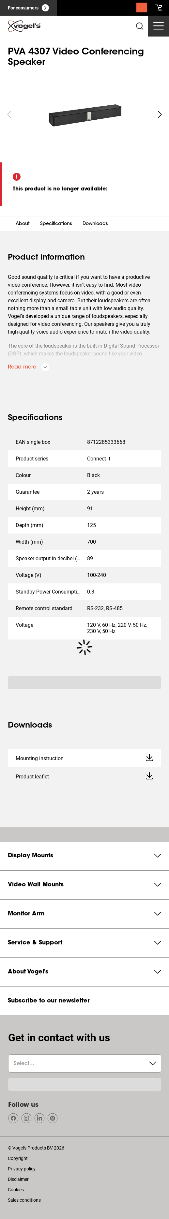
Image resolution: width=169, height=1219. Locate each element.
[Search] (141, 9)
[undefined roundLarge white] (160, 114)
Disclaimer (18, 1179)
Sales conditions (24, 1200)
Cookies (16, 1189)
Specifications (56, 224)
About (23, 224)
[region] (84, 114)
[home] (24, 26)
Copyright (18, 1158)
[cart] (158, 8)
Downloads (95, 224)
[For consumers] (28, 8)
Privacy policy (22, 1168)
